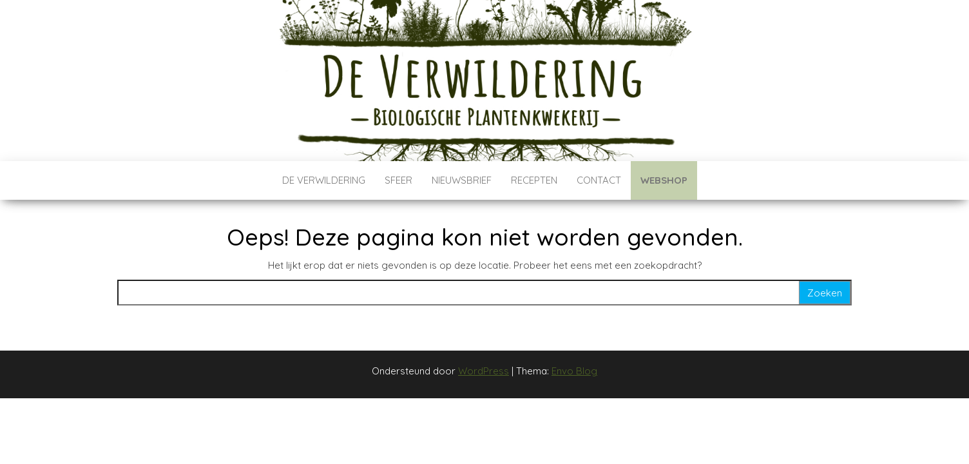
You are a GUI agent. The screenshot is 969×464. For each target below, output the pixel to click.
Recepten (534, 180)
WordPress (483, 371)
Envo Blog (574, 371)
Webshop (663, 180)
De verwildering (323, 180)
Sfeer (398, 180)
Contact (599, 180)
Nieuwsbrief (462, 180)
